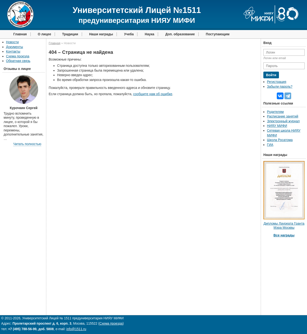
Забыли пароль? (279, 86)
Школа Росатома (280, 140)
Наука (149, 34)
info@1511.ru (76, 329)
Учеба (129, 34)
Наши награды (101, 34)
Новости (12, 42)
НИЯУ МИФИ (277, 126)
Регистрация (276, 82)
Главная (20, 34)
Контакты (13, 51)
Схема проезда (17, 56)
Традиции (70, 34)
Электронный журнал (283, 121)
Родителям (275, 112)
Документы (14, 47)
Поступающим (218, 34)
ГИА (270, 145)
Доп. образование (180, 34)
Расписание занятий (282, 116)
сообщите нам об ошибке (152, 94)
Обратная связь (18, 61)
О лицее (44, 34)
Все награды (283, 235)
